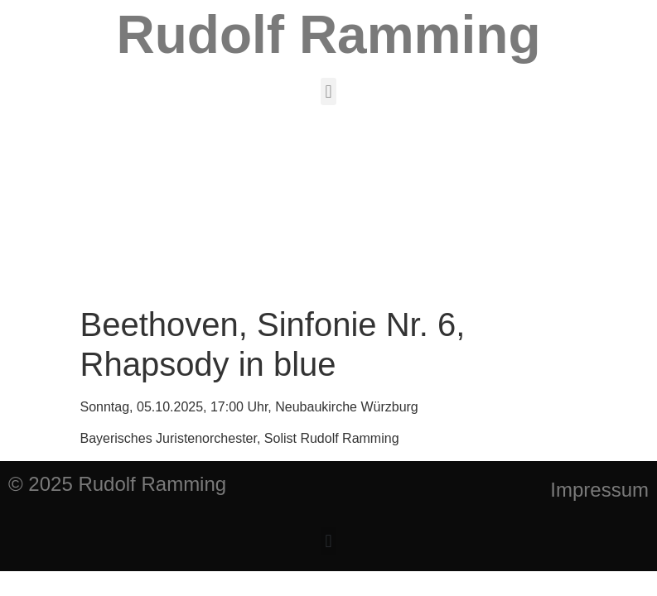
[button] (328, 91)
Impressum (599, 489)
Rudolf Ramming (329, 35)
